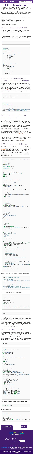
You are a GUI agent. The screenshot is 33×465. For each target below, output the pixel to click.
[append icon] (30, 1)
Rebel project (3, 149)
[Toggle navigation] (1, 2)
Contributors (14, 438)
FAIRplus (8, 439)
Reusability (23, 426)
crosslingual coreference (5, 89)
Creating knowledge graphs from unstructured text (6, 427)
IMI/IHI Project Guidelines (15, 445)
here (20, 154)
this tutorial (3, 123)
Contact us (8, 438)
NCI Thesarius (20, 133)
